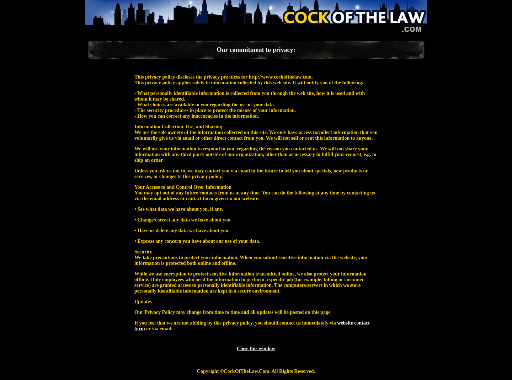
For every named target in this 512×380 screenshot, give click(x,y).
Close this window (256, 348)
